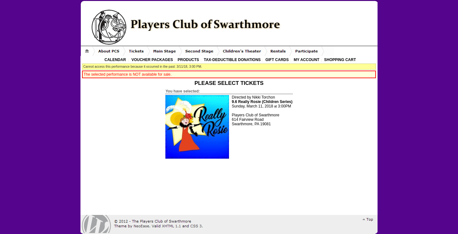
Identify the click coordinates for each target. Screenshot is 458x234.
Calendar (115, 60)
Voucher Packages (152, 60)
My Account (306, 60)
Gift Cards (276, 60)
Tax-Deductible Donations (232, 60)
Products (188, 60)
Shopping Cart (340, 60)
